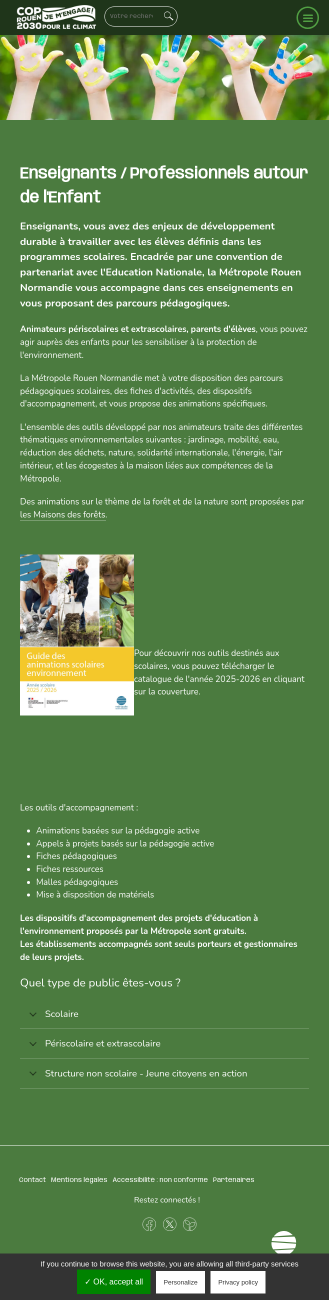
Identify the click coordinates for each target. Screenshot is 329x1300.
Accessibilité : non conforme (160, 1180)
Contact (32, 1180)
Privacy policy (238, 1282)
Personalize (181, 1282)
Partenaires (233, 1180)
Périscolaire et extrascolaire (93, 1047)
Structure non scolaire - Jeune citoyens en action (137, 1077)
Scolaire (52, 1018)
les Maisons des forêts (63, 514)
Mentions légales (79, 1180)
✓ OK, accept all (113, 1282)
